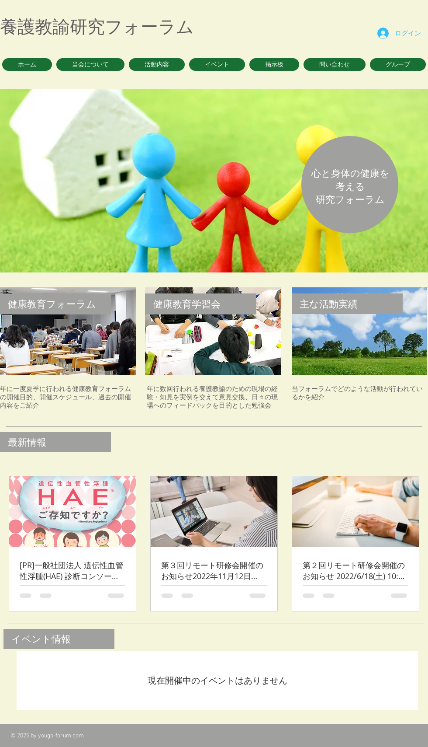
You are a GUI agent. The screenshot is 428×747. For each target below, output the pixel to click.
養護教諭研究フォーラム (97, 26)
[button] (90, 64)
